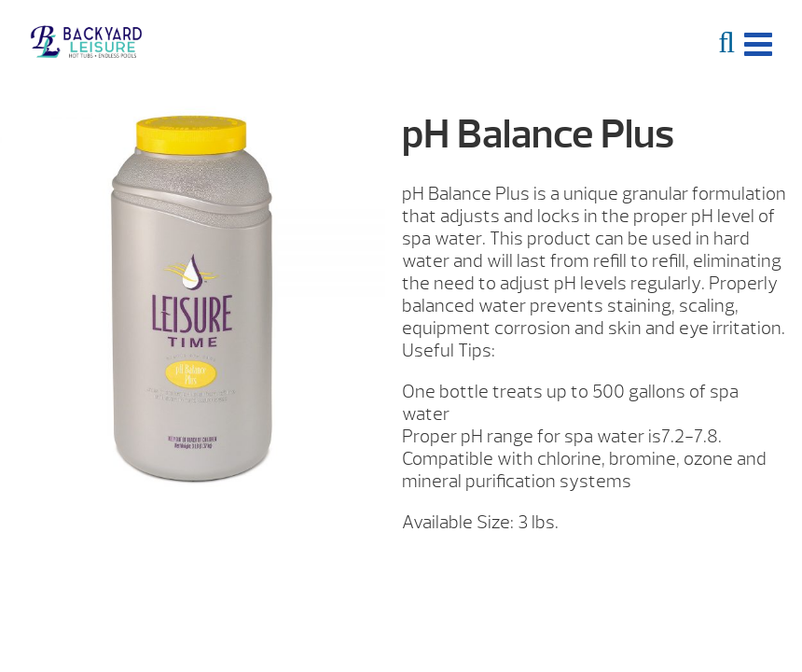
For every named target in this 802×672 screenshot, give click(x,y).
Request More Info (586, 569)
